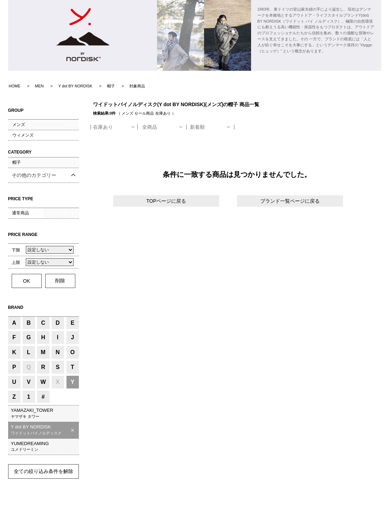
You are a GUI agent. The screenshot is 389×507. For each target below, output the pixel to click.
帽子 (16, 162)
